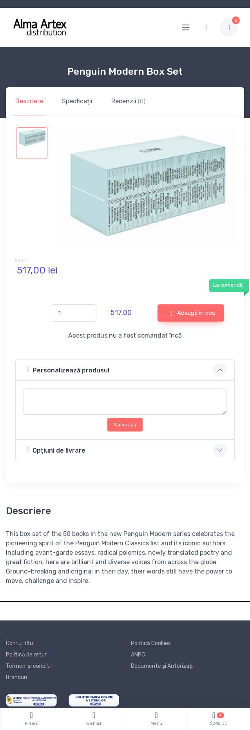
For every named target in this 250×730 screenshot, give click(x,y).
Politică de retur (26, 654)
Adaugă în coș (192, 313)
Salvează (125, 425)
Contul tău (19, 643)
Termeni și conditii (29, 666)
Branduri (16, 677)
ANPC (138, 654)
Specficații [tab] (77, 101)
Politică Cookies (151, 643)
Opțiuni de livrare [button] (56, 450)
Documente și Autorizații (162, 666)
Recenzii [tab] (128, 101)
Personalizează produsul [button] (68, 369)
